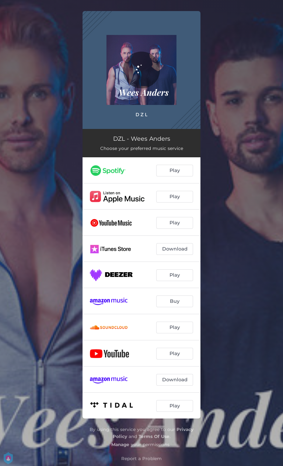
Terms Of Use (154, 436)
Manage (120, 444)
